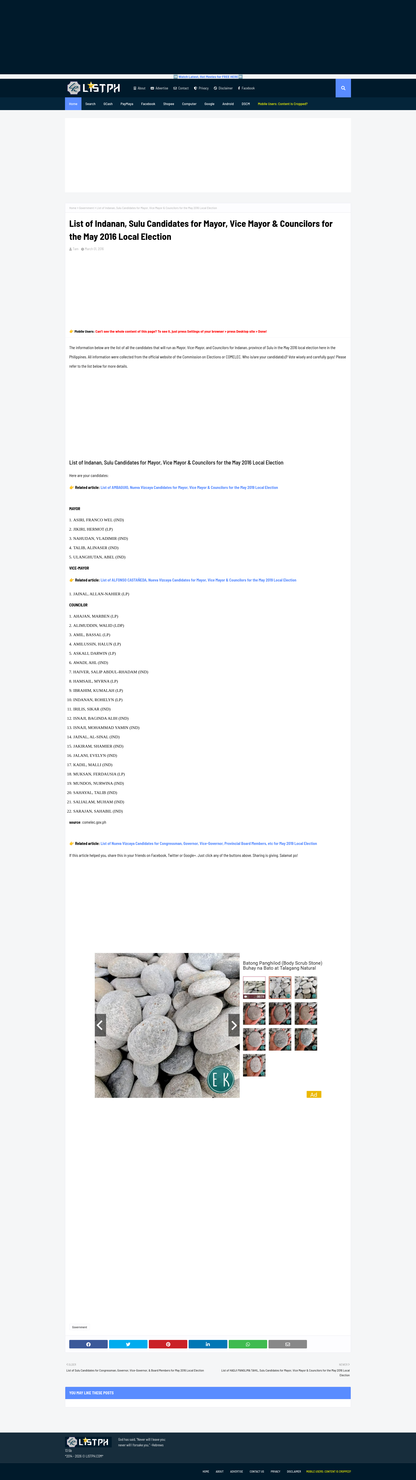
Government (86, 208)
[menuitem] (283, 103)
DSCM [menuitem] (246, 103)
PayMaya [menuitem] (127, 103)
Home (72, 208)
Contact (181, 88)
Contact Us (257, 1471)
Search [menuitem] (90, 103)
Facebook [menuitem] (148, 103)
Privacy (201, 88)
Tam (76, 249)
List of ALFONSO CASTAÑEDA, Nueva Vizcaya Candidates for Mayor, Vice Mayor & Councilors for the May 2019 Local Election (198, 580)
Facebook (246, 88)
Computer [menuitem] (189, 103)
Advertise (159, 88)
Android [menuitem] (228, 103)
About (139, 88)
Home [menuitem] (73, 103)
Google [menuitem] (210, 103)
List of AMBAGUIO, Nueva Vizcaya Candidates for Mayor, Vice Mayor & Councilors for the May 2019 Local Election (189, 487)
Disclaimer (223, 88)
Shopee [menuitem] (168, 103)
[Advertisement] (208, 37)
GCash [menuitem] (107, 103)
